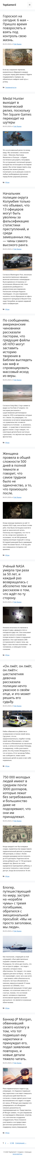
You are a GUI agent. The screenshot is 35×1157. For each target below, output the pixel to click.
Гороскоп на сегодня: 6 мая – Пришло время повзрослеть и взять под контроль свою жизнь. (15, 28)
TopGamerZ (9, 4)
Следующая (20, 1143)
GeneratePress (17, 1154)
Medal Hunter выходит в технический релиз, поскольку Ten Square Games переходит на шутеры (17, 110)
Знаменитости (10, 87)
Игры (7, 182)
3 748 (12, 1143)
